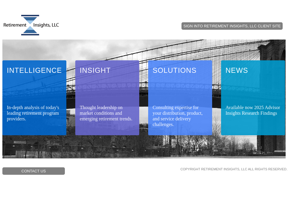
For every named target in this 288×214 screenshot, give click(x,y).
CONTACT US (33, 171)
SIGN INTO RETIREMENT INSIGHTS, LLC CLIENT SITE (232, 26)
